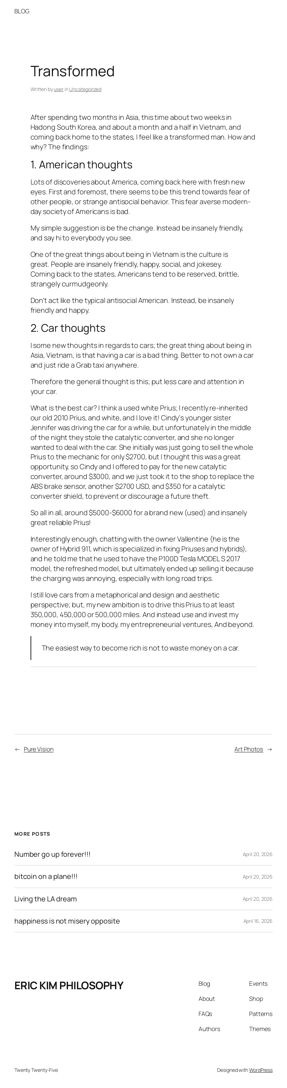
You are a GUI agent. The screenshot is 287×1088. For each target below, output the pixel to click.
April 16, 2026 (258, 921)
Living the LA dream (45, 899)
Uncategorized (85, 89)
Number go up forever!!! (52, 854)
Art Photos (248, 749)
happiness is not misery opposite (67, 921)
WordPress (261, 1070)
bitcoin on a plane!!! (46, 876)
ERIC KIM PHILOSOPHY (69, 985)
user (59, 89)
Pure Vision (39, 749)
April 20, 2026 (258, 854)
